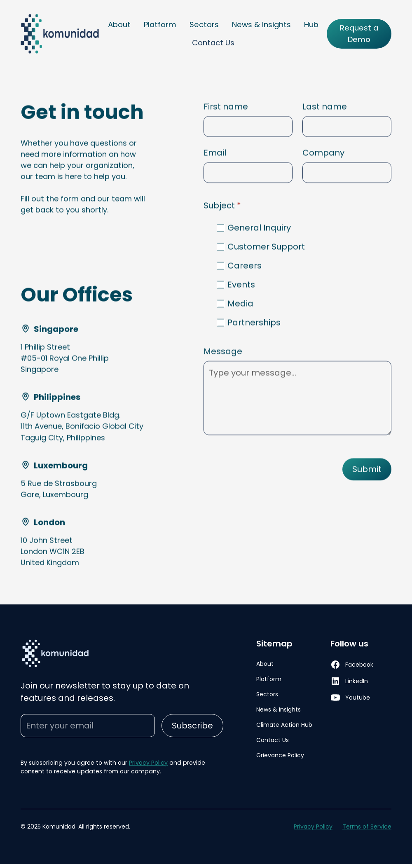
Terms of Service (366, 826)
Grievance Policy (280, 755)
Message (223, 351)
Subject (222, 205)
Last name (324, 106)
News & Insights (261, 24)
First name (226, 106)
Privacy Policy (148, 763)
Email (215, 153)
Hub (311, 24)
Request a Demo (359, 33)
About (119, 24)
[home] (60, 33)
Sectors (204, 24)
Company (323, 153)
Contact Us (213, 42)
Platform (160, 24)
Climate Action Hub (284, 725)
